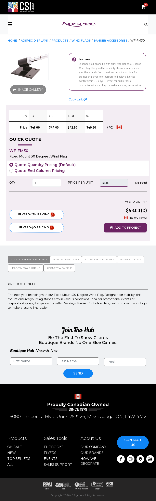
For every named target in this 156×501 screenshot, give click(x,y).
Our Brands (92, 453)
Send (78, 373)
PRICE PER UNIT (80, 182)
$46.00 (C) (141, 182)
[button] (31, 24)
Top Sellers (18, 459)
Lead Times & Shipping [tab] (25, 268)
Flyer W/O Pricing (36, 227)
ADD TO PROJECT (125, 227)
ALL (10, 465)
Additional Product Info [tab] (29, 259)
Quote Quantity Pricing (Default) (45, 165)
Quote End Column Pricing (39, 170)
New (11, 453)
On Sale (14, 447)
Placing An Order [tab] (66, 259)
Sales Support (58, 465)
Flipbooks (54, 447)
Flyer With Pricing (36, 214)
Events (50, 459)
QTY (12, 182)
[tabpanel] (78, 296)
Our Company (93, 447)
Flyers (50, 453)
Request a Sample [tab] (59, 268)
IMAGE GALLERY (28, 89)
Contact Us (133, 442)
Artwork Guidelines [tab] (99, 259)
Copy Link (78, 99)
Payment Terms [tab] (130, 259)
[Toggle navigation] (146, 24)
